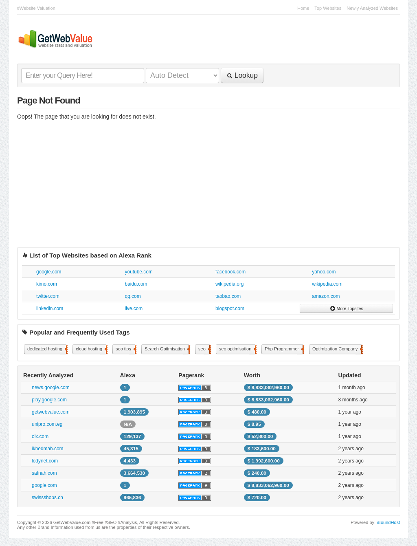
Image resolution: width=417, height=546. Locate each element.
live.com (134, 308)
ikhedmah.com (47, 448)
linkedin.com (49, 308)
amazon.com (326, 296)
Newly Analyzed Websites (372, 8)
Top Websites (327, 8)
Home (303, 8)
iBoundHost (388, 522)
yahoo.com (324, 272)
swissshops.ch (47, 497)
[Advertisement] (208, 186)
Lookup (242, 75)
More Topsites (346, 308)
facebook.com (230, 272)
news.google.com (51, 387)
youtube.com (139, 272)
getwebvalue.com (51, 412)
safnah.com (44, 473)
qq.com (133, 296)
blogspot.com (229, 308)
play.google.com (49, 400)
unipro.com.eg (47, 424)
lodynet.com (45, 461)
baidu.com (136, 284)
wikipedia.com (327, 284)
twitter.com (47, 296)
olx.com (40, 436)
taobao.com (228, 296)
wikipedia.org (229, 284)
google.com (48, 272)
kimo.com (46, 284)
